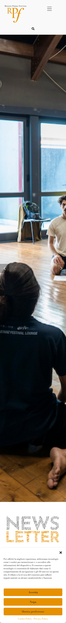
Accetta (33, 592)
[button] (60, 552)
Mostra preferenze (33, 612)
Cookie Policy (25, 618)
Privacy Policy (41, 618)
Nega (33, 602)
